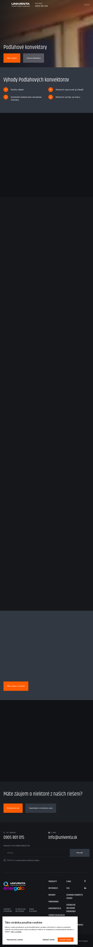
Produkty (53, 881)
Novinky (52, 895)
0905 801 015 (41, 6)
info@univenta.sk (62, 837)
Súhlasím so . (21, 860)
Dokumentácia (55, 908)
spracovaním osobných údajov (27, 860)
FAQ (67, 888)
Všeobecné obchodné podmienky (71, 908)
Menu (87, 4)
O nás (68, 881)
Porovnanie (54, 901)
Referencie (53, 888)
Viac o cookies (16, 932)
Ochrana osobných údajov (74, 896)
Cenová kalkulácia (57, 915)
